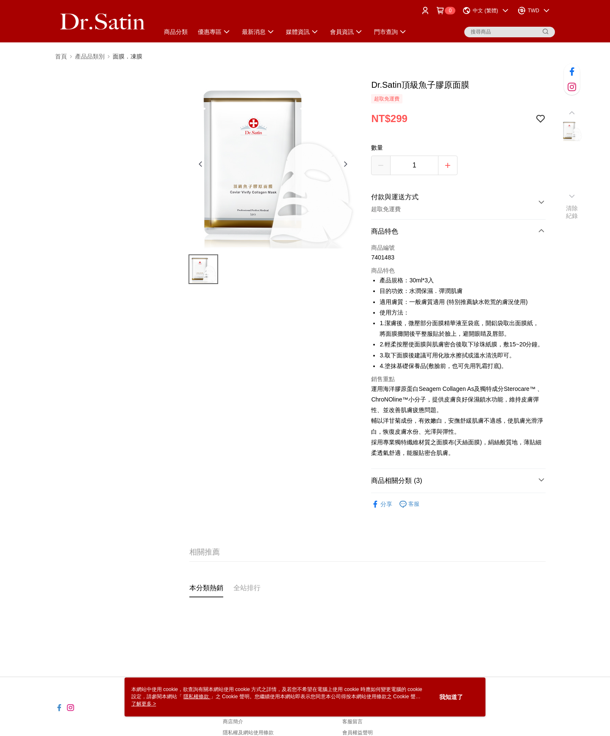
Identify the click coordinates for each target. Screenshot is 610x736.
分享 (381, 504)
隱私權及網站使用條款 (248, 733)
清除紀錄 (572, 212)
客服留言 (352, 722)
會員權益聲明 (357, 733)
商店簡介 (233, 722)
